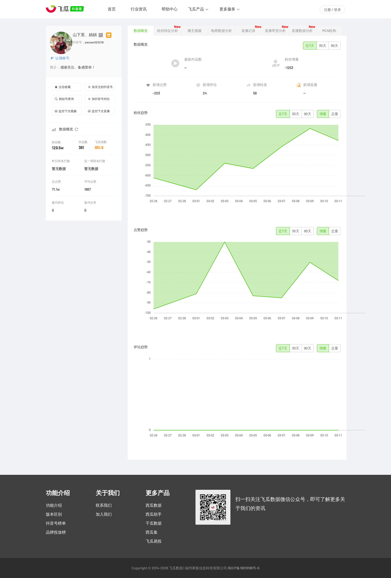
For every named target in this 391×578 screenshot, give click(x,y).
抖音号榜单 (56, 523)
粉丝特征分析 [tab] (167, 31)
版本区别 (54, 514)
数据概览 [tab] (141, 31)
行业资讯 (139, 9)
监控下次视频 (66, 111)
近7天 (309, 46)
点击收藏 (63, 86)
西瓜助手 (154, 514)
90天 (334, 46)
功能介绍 (54, 505)
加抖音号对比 (99, 98)
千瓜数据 (154, 523)
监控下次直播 (99, 111)
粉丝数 (57, 142)
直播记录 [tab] (248, 31)
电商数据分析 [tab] (221, 31)
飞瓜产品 (196, 9)
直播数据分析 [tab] (302, 31)
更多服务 (227, 9)
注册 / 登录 (332, 10)
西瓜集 (152, 532)
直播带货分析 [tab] (275, 31)
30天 (322, 46)
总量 (334, 114)
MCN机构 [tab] (329, 31)
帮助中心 (170, 9)
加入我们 (104, 514)
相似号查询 (64, 98)
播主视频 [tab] (194, 31)
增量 (322, 114)
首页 (112, 9)
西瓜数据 (154, 505)
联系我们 (104, 505)
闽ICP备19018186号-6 (243, 568)
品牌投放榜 (56, 532)
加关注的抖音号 (100, 86)
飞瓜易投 (154, 541)
